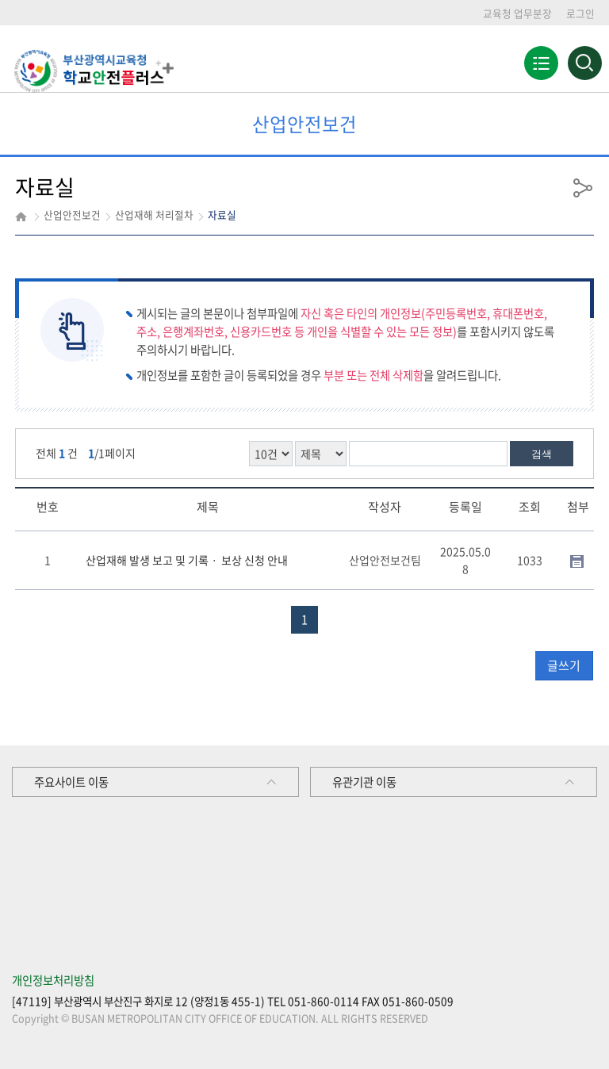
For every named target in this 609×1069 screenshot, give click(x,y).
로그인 (580, 13)
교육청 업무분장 (517, 13)
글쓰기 (563, 665)
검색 (541, 454)
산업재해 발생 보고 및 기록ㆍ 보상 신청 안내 (187, 560)
